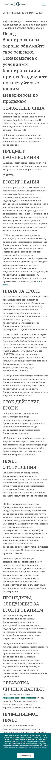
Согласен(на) (25, 756)
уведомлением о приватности (19, 697)
